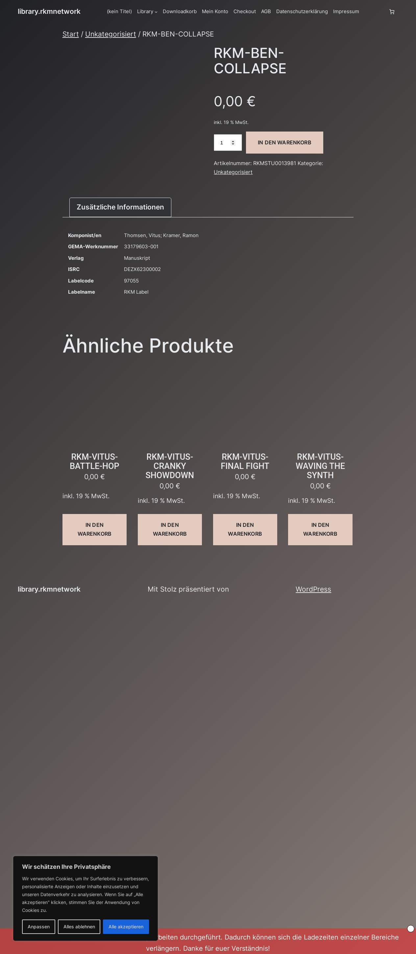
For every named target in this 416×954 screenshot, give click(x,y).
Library (145, 11)
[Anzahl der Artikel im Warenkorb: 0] (391, 11)
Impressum (346, 11)
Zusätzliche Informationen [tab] (120, 207)
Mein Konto (215, 11)
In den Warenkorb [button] (94, 529)
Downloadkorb (180, 11)
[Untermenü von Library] (156, 11)
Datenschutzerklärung (302, 11)
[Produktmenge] (228, 142)
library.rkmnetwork (49, 11)
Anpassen (39, 926)
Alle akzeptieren (126, 926)
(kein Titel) (119, 11)
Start (70, 34)
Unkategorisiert (110, 34)
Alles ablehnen (79, 926)
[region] (85, 898)
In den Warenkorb (284, 142)
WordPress (313, 589)
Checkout (244, 11)
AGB (266, 11)
